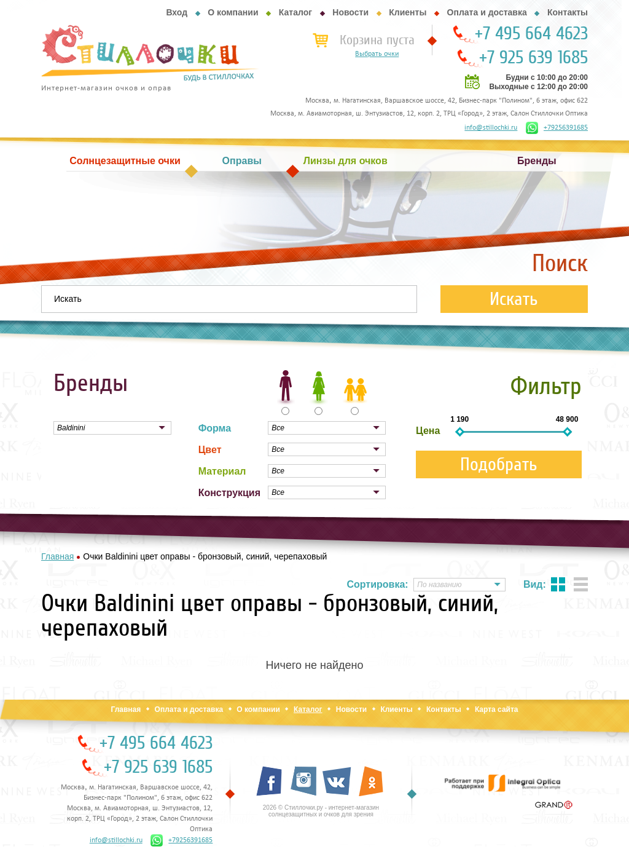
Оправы (242, 161)
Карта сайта (496, 709)
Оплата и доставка (487, 12)
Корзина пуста (377, 40)
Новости (350, 12)
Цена (428, 430)
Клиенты (407, 12)
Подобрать (498, 464)
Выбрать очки (377, 54)
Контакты (567, 12)
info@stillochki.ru (490, 128)
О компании (233, 12)
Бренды (537, 161)
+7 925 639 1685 (533, 58)
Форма (215, 428)
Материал (222, 471)
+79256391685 (557, 128)
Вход (176, 12)
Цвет (210, 449)
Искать (514, 299)
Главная (126, 709)
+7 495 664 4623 (531, 34)
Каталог (295, 12)
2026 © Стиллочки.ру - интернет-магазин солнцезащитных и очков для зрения (321, 811)
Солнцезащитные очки (124, 161)
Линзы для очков (345, 161)
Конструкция (229, 493)
